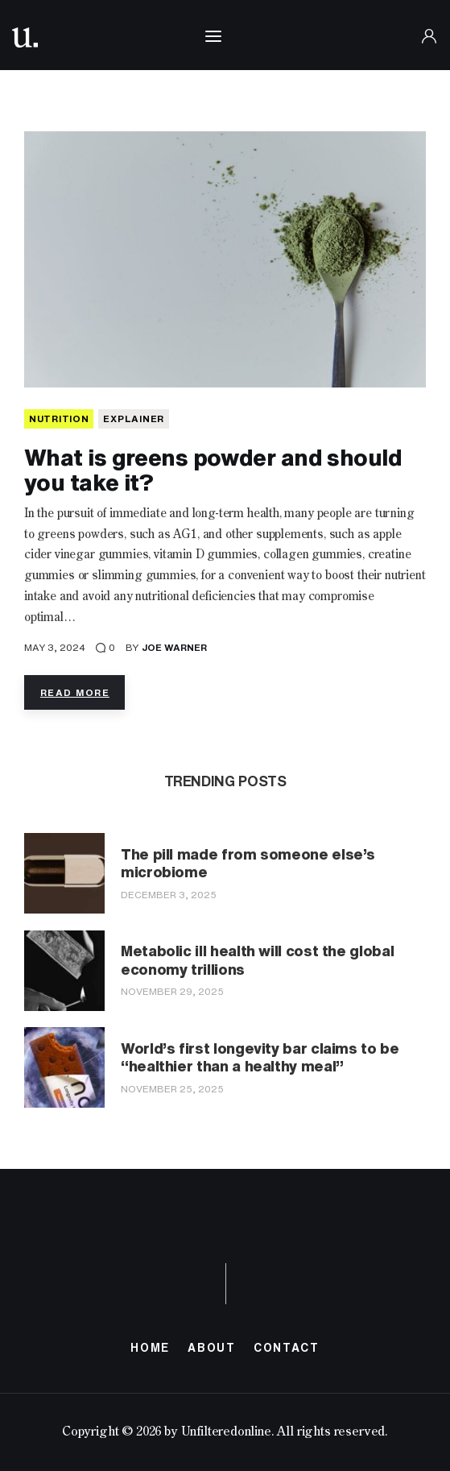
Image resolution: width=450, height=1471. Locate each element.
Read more (74, 692)
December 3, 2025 (169, 894)
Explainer (133, 418)
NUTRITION (59, 418)
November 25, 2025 (172, 1089)
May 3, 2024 (54, 647)
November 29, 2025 (172, 991)
